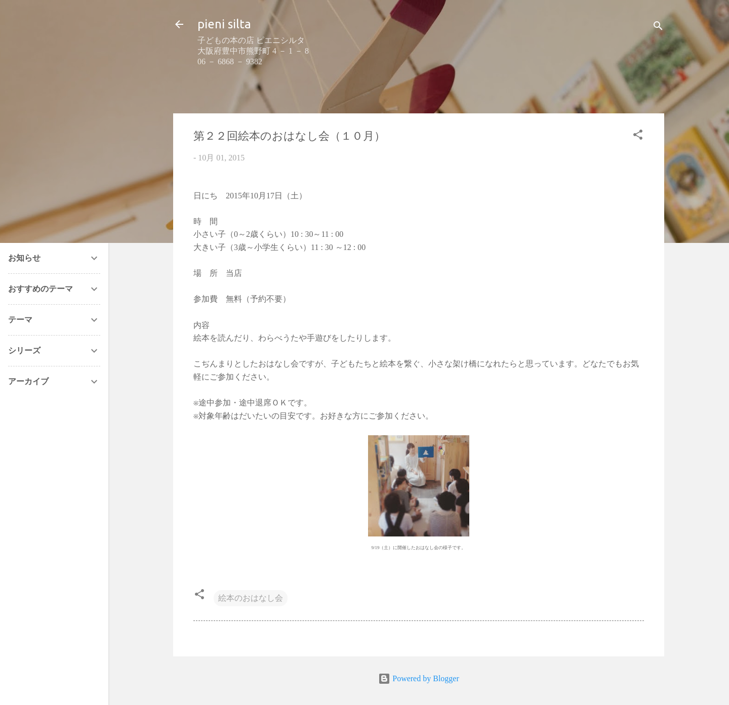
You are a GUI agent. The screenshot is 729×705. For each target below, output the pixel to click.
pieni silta (224, 24)
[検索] (658, 27)
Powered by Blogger (418, 678)
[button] (638, 136)
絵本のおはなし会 (250, 598)
